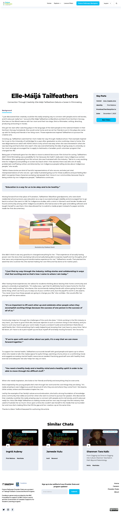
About (116, 492)
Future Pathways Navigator (88, 3)
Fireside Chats (113, 489)
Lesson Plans (68, 3)
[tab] (7, 111)
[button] (58, 3)
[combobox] (107, 3)
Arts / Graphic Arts (109, 101)
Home (49, 3)
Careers (116, 486)
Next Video (106, 120)
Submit (74, 492)
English (106, 3)
